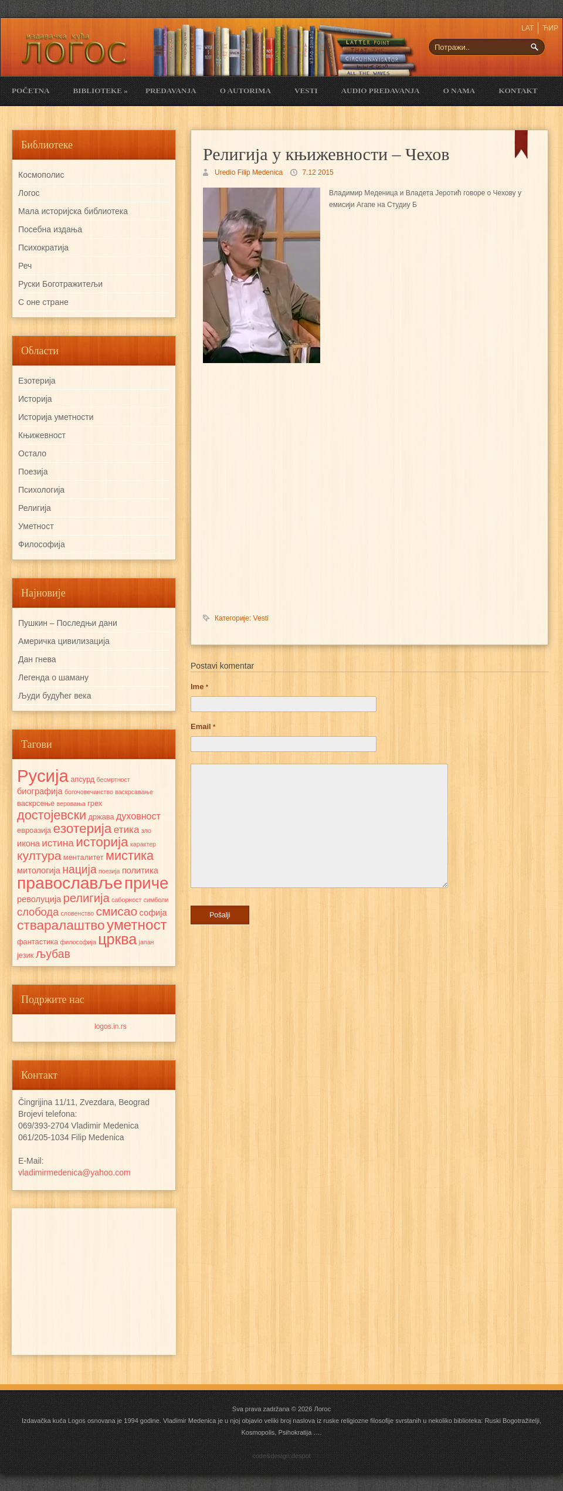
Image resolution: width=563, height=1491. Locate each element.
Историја (35, 399)
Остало (32, 453)
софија (153, 912)
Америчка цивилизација (64, 641)
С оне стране (43, 302)
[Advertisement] (94, 1281)
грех (94, 803)
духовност (138, 816)
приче (146, 883)
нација (79, 869)
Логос (29, 193)
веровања (70, 803)
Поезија (33, 471)
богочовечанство (89, 791)
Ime (199, 686)
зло (146, 830)
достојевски (51, 815)
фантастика (37, 941)
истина (58, 843)
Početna (30, 90)
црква (117, 939)
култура (39, 855)
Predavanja (170, 90)
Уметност (36, 526)
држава (101, 816)
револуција (39, 899)
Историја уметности (55, 417)
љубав (53, 953)
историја (102, 842)
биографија (40, 791)
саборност (126, 899)
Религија (34, 508)
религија (86, 898)
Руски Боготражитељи (60, 284)
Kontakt (517, 90)
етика (127, 829)
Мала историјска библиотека (73, 211)
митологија (38, 870)
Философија (41, 544)
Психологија (41, 489)
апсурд (82, 779)
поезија (109, 871)
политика (140, 870)
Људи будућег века (54, 695)
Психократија (43, 247)
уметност (137, 925)
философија (78, 942)
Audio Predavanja (380, 90)
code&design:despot (281, 1455)
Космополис (41, 174)
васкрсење (36, 803)
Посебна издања (50, 229)
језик (25, 955)
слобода (38, 912)
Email (203, 726)
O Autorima (245, 90)
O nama (459, 90)
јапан (146, 942)
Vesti (306, 90)
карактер (143, 844)
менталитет (83, 857)
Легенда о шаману (53, 677)
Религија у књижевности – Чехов (326, 154)
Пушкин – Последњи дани (67, 623)
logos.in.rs (110, 1026)
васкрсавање (134, 791)
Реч (25, 265)
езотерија (82, 828)
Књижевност (42, 435)
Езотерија (37, 380)
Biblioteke (100, 90)
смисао (116, 911)
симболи (156, 899)
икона (28, 843)
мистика (130, 855)
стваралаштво (61, 925)
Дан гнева (37, 659)
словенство (77, 913)
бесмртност (113, 779)
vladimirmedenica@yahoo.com (74, 1172)
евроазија (34, 830)
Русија (43, 775)
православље (70, 882)
